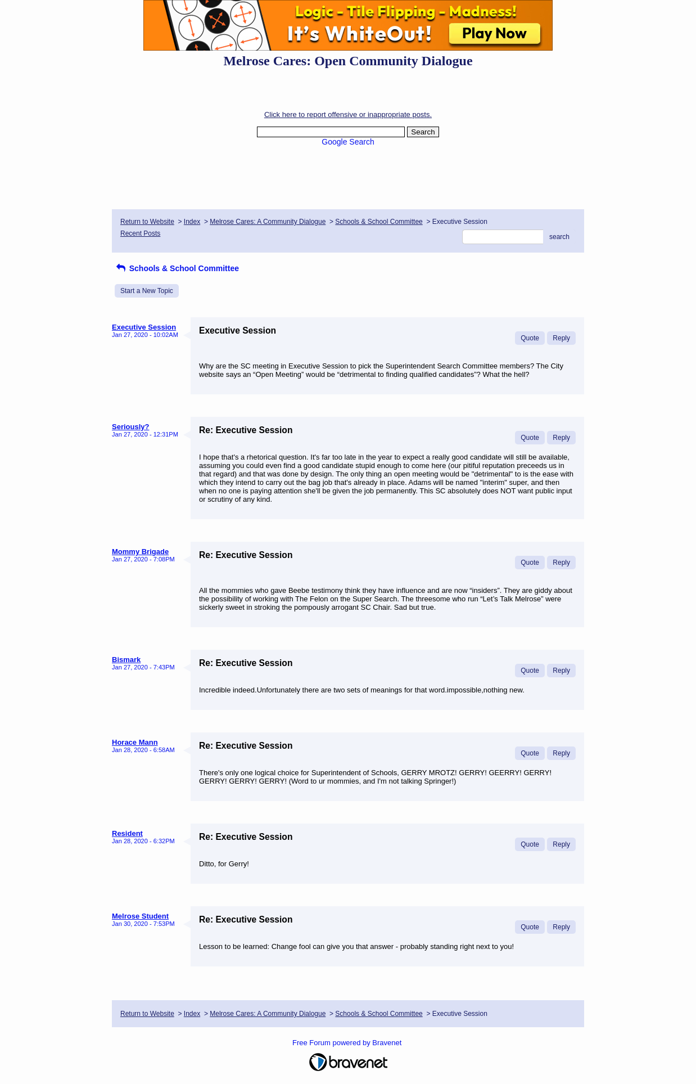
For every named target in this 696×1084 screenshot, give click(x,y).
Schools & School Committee (378, 222)
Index (192, 222)
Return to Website (147, 222)
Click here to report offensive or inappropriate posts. (348, 114)
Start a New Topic (146, 291)
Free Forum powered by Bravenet (348, 1042)
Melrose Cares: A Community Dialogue (268, 222)
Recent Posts (140, 233)
